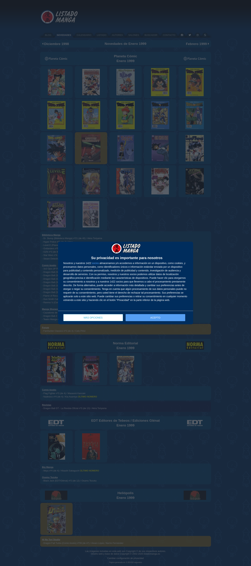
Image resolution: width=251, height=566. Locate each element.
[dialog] (125, 283)
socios (95, 263)
